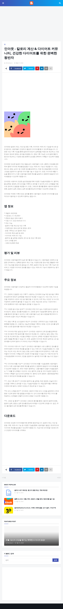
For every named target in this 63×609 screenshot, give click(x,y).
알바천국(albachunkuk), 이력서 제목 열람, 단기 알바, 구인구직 (35, 508)
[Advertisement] (31, 23)
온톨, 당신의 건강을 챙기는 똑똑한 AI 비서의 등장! (25, 540)
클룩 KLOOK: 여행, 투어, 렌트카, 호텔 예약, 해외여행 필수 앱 (34, 499)
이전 (58, 477)
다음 (4, 477)
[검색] (28, 560)
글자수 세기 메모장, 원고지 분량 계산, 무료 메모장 (30, 490)
